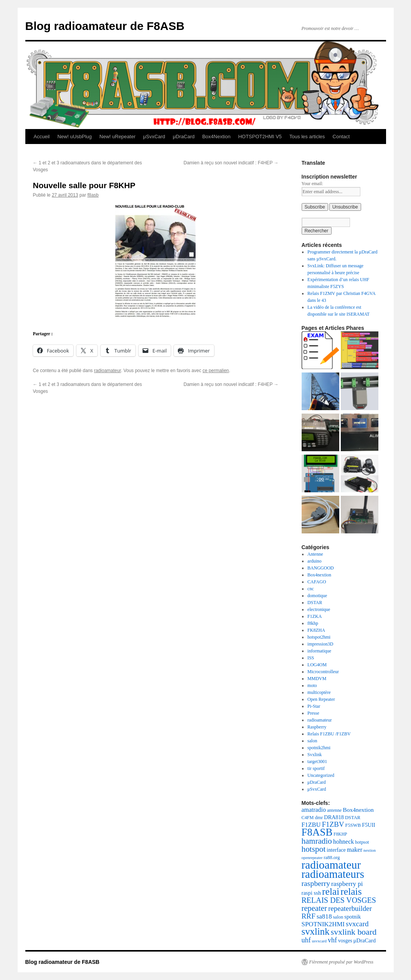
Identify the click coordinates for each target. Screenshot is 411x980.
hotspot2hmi (318, 637)
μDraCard (184, 136)
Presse (313, 713)
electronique (318, 609)
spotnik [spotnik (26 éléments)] (352, 917)
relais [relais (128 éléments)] (350, 891)
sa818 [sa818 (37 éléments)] (324, 916)
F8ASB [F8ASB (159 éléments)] (317, 832)
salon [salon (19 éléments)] (338, 917)
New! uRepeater (117, 136)
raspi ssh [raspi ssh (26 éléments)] (311, 893)
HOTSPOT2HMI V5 (260, 136)
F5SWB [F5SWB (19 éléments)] (353, 825)
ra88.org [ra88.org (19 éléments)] (332, 857)
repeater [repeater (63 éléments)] (314, 908)
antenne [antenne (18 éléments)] (334, 810)
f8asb (93, 195)
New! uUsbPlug (74, 136)
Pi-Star (313, 706)
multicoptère (319, 692)
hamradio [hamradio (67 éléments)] (317, 841)
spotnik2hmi (318, 747)
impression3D (320, 644)
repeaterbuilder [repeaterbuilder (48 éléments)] (350, 908)
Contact (341, 136)
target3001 (317, 761)
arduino (314, 561)
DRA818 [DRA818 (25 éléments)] (334, 817)
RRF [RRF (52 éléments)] (308, 916)
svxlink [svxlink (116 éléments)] (316, 931)
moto (312, 685)
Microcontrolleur (323, 671)
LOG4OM (317, 664)
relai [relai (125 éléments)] (330, 891)
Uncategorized (320, 775)
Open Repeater (321, 699)
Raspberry (316, 727)
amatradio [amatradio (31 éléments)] (314, 809)
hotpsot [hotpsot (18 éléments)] (362, 842)
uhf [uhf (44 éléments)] (306, 940)
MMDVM (316, 678)
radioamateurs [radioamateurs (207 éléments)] (333, 874)
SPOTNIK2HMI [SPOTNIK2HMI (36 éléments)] (323, 924)
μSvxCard (154, 136)
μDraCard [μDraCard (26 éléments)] (364, 940)
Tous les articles (307, 136)
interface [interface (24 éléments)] (336, 850)
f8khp (312, 623)
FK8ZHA (316, 630)
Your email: (312, 183)
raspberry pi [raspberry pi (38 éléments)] (347, 883)
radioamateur (107, 370)
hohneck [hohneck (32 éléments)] (343, 841)
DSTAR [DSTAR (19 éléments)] (352, 817)
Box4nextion (319, 575)
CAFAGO (316, 581)
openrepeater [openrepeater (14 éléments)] (312, 858)
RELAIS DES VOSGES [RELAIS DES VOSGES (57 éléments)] (339, 900)
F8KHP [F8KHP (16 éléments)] (340, 834)
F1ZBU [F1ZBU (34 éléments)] (311, 824)
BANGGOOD (320, 568)
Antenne (315, 554)
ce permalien (216, 370)
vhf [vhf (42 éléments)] (332, 940)
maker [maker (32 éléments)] (354, 849)
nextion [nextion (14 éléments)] (369, 850)
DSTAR (314, 602)
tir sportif (316, 768)
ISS (310, 658)
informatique (319, 651)
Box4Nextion (216, 136)
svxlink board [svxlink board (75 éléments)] (353, 932)
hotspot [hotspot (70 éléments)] (314, 849)
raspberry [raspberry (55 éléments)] (316, 883)
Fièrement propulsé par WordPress (341, 962)
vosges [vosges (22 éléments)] (345, 941)
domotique (317, 595)
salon (312, 740)
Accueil (42, 136)
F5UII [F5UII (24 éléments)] (368, 825)
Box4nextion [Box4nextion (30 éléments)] (358, 809)
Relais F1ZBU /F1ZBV (329, 734)
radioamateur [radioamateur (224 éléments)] (331, 865)
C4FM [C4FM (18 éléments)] (308, 817)
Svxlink (314, 754)
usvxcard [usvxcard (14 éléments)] (319, 941)
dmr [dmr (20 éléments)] (319, 817)
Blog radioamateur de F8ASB (105, 26)
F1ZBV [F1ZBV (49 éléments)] (333, 824)
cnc (310, 588)
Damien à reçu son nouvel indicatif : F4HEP (230, 163)
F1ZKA (314, 616)
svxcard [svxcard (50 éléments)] (357, 924)
